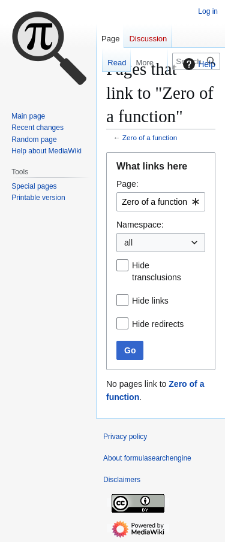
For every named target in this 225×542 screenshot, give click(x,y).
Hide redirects (158, 324)
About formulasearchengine (147, 458)
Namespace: (140, 224)
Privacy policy (125, 436)
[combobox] (160, 201)
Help (197, 64)
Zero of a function (149, 137)
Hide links (150, 300)
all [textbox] (128, 242)
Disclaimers (121, 480)
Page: (127, 184)
